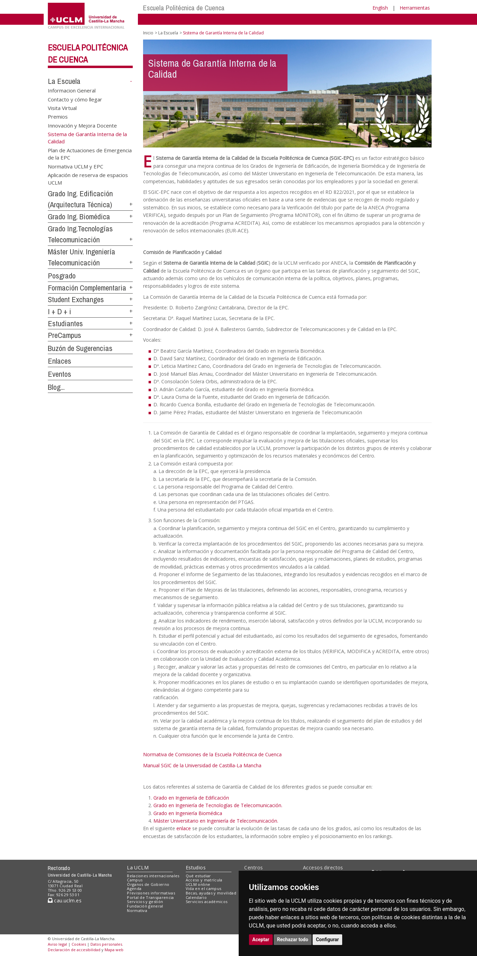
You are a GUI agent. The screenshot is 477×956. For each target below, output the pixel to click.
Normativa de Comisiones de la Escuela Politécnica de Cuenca (212, 754)
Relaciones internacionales (153, 875)
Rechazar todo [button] (292, 939)
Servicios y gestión (145, 901)
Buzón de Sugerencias (80, 348)
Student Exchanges (76, 299)
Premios (58, 116)
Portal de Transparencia (150, 897)
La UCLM (138, 867)
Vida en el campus (203, 888)
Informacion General (72, 90)
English (380, 7)
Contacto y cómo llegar (75, 99)
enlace (183, 828)
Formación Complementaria (87, 288)
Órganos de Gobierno (148, 884)
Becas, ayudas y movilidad (211, 892)
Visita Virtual (62, 107)
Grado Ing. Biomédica (79, 216)
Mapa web (114, 949)
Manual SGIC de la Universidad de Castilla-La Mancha (202, 765)
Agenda (134, 888)
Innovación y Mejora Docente (82, 125)
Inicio (148, 33)
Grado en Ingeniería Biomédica (187, 813)
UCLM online (198, 884)
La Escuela (64, 81)
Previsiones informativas (151, 892)
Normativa (137, 910)
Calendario (196, 897)
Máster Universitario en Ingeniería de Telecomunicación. (215, 820)
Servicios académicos (207, 901)
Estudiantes (65, 323)
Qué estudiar (198, 875)
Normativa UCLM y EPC (75, 166)
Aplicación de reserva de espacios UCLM (88, 179)
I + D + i (59, 311)
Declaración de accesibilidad (74, 949)
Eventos (59, 374)
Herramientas (415, 7)
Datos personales (106, 944)
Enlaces (59, 361)
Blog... (56, 387)
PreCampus (64, 335)
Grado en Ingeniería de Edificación (191, 797)
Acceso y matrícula (204, 879)
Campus (134, 879)
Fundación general (145, 906)
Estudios (196, 867)
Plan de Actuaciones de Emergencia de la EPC (90, 154)
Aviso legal (57, 944)
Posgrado (62, 276)
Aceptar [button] (261, 939)
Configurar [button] (327, 939)
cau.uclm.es (65, 900)
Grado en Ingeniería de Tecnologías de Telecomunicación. (217, 805)
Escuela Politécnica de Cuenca (184, 7)
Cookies (79, 944)
